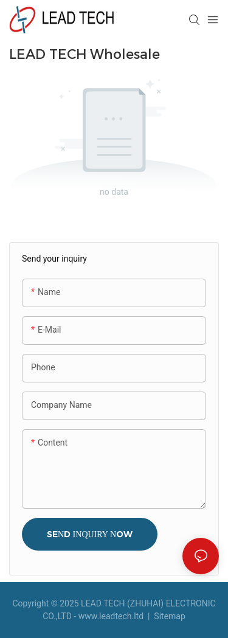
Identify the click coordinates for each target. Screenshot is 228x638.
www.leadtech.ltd (110, 616)
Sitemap (168, 616)
